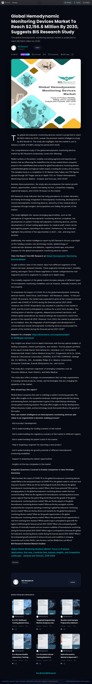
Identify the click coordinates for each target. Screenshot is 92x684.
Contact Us (44, 681)
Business (15, 562)
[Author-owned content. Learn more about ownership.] (25, 54)
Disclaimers (22, 681)
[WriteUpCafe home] (2, 2)
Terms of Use (37, 681)
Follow (37, 47)
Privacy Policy (5, 681)
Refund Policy (29, 681)
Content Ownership (53, 681)
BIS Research (23, 46)
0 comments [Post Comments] (53, 54)
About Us (12, 681)
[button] (72, 54)
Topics (17, 681)
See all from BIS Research (46, 673)
